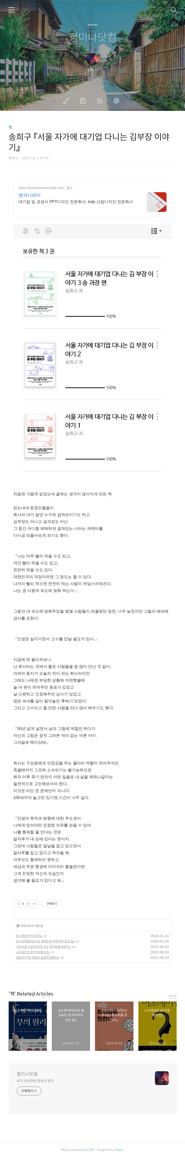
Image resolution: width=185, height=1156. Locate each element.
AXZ (91, 1150)
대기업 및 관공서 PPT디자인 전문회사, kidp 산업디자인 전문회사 (75, 202)
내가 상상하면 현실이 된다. (36, 1081)
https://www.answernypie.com (41, 188)
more (173, 996)
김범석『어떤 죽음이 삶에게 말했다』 (37, 957)
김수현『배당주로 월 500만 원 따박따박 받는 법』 (45, 941)
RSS (101, 101)
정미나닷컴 (93, 38)
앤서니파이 (29, 195)
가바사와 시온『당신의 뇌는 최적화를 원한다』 (43, 947)
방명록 (84, 101)
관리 (117, 101)
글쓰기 (67, 101)
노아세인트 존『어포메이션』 (33, 952)
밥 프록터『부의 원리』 (29, 936)
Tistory (118, 1150)
